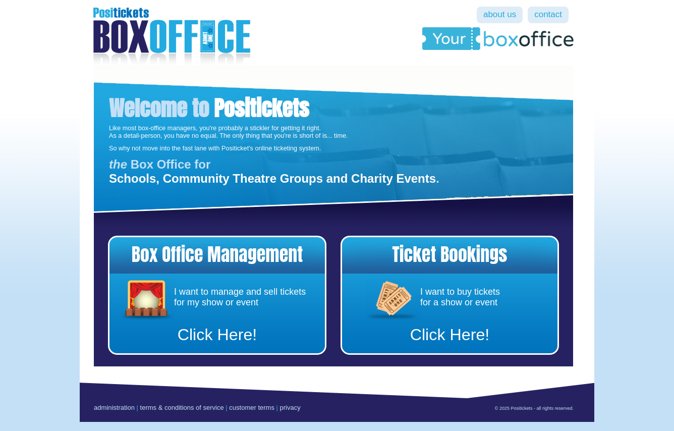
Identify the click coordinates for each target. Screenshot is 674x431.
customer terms (251, 407)
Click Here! (217, 335)
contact (548, 14)
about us (499, 14)
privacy (290, 407)
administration (114, 407)
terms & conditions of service (182, 407)
